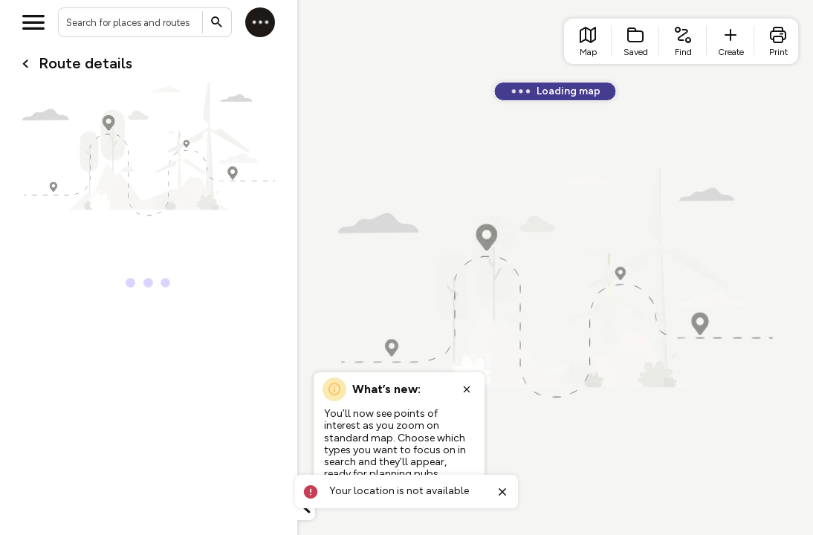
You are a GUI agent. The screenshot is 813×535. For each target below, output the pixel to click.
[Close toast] (502, 492)
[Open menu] (33, 22)
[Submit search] (217, 22)
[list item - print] (778, 41)
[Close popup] (466, 389)
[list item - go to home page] (588, 41)
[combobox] (145, 22)
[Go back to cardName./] (25, 64)
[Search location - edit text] (145, 22)
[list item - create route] (730, 41)
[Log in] (260, 22)
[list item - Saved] (635, 41)
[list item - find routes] (683, 41)
